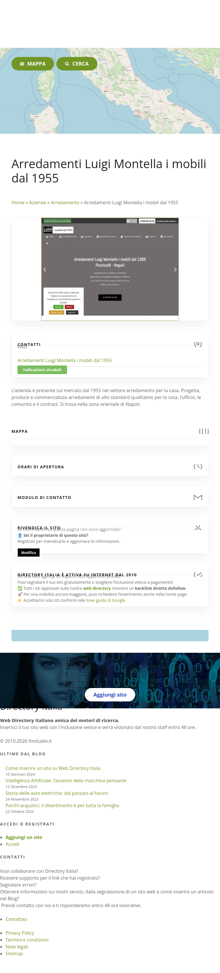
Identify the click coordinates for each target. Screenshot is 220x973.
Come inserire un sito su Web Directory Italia (53, 768)
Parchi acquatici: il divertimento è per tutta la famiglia (62, 805)
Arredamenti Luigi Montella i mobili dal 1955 (64, 360)
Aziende (37, 202)
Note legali (16, 946)
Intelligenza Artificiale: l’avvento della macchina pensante (65, 780)
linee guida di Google (105, 600)
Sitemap (14, 953)
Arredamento (65, 202)
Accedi (12, 844)
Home (17, 202)
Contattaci (16, 919)
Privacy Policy (19, 933)
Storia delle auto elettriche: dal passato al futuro (56, 793)
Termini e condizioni (26, 940)
